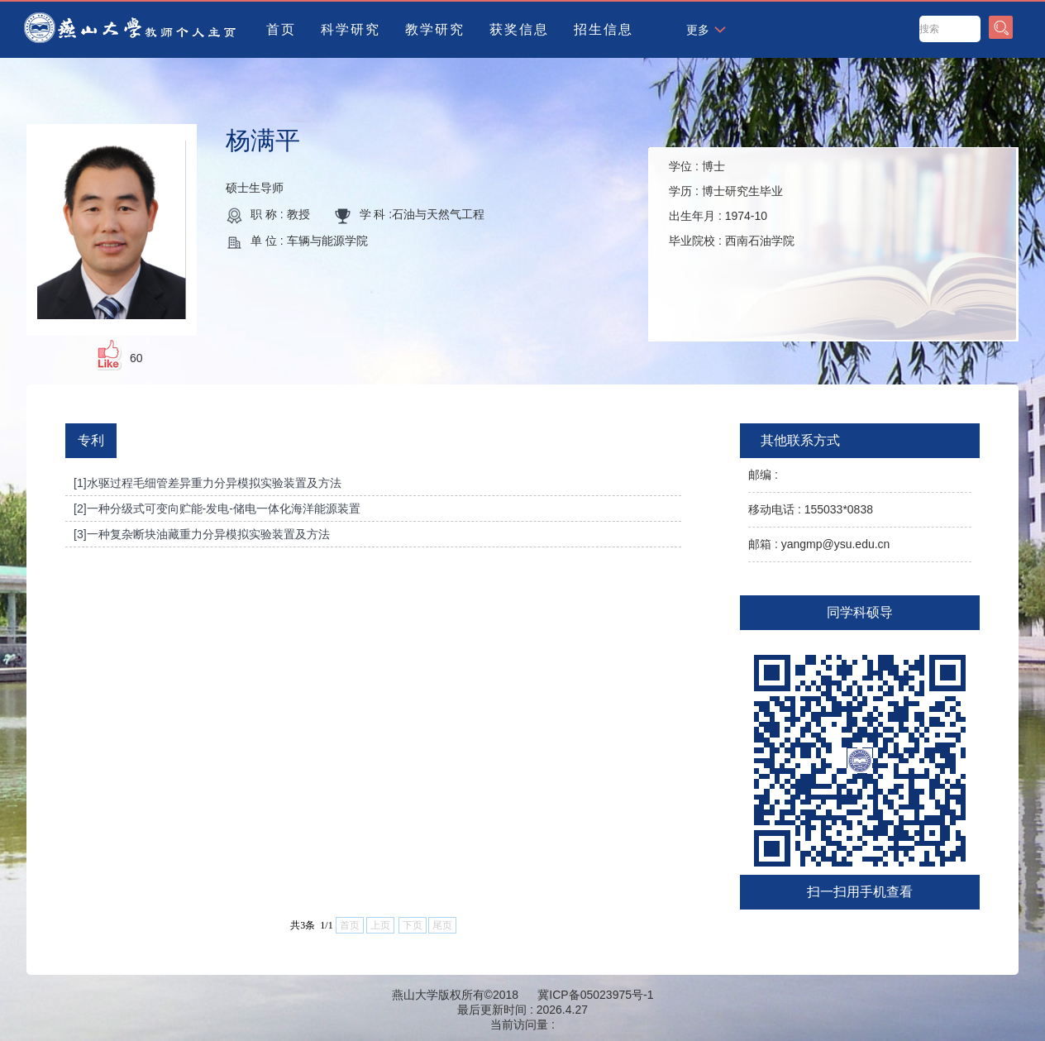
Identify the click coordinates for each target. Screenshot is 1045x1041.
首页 (281, 29)
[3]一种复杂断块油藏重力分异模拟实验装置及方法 (202, 534)
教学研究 (435, 29)
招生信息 (603, 29)
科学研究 (350, 29)
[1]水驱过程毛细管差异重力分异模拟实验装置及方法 (207, 482)
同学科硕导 (860, 612)
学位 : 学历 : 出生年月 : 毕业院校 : (731, 203)
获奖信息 (519, 29)
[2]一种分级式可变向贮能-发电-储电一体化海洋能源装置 (217, 508)
